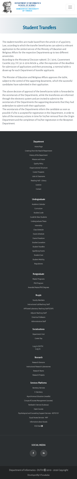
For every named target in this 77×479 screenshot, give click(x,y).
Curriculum (38, 208)
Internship (38, 225)
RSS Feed (38, 426)
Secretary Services (38, 388)
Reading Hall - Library (38, 180)
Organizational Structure (38, 168)
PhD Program (38, 283)
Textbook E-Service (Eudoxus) (38, 405)
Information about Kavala (38, 422)
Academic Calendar (38, 204)
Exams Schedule (38, 234)
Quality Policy (38, 164)
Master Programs (38, 279)
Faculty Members (38, 300)
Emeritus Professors (38, 317)
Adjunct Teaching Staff (39, 313)
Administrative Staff (38, 321)
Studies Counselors (38, 242)
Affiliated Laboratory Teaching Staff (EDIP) (39, 309)
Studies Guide (38, 213)
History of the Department (38, 155)
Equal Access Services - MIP (38, 418)
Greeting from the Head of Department (38, 151)
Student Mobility (38, 259)
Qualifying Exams (38, 251)
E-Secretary (39, 392)
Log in (37, 349)
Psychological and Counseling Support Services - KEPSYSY (38, 413)
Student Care (38, 255)
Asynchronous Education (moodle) (38, 396)
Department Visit (39, 334)
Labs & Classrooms (38, 176)
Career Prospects (38, 172)
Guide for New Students (38, 217)
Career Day (38, 338)
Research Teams (38, 371)
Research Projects (38, 375)
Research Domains (38, 362)
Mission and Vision (38, 159)
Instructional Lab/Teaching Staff (39, 304)
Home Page (39, 147)
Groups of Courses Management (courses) (38, 401)
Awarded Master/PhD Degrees (38, 287)
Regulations (38, 264)
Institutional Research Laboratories (38, 367)
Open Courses (38, 409)
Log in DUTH (38, 346)
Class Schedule (38, 230)
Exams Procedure (38, 238)
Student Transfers (39, 247)
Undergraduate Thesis (38, 221)
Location (38, 185)
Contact (38, 189)
